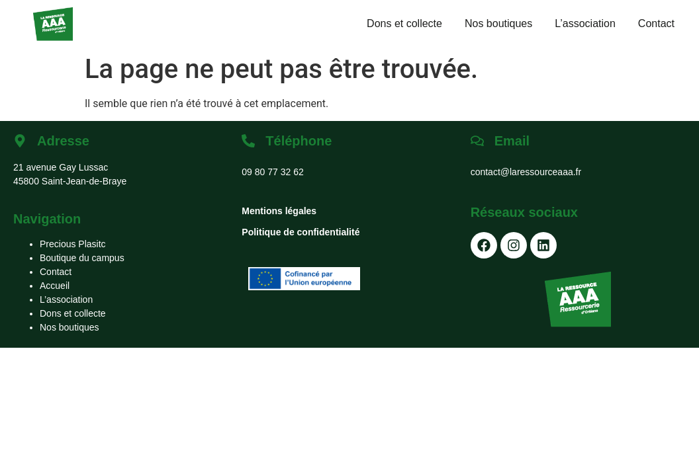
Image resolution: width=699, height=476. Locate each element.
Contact (656, 23)
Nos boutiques (498, 23)
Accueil (55, 285)
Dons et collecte (404, 23)
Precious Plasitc (73, 244)
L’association (585, 23)
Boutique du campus (82, 258)
